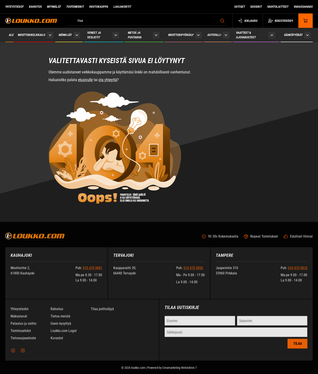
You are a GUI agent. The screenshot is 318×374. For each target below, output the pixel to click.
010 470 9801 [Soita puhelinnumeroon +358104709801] (92, 271)
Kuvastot (57, 341)
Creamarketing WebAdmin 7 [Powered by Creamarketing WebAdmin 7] (179, 370)
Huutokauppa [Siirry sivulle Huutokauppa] (98, 6)
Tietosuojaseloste (23, 341)
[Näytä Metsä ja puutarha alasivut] (156, 35)
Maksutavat (19, 319)
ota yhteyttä (107, 79)
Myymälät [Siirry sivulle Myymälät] (54, 6)
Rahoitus (57, 312)
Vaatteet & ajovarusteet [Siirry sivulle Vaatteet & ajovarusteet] (246, 35)
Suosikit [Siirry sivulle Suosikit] (256, 6)
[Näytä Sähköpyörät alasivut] (307, 35)
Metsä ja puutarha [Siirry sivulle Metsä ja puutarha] (135, 35)
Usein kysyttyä (61, 326)
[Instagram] (23, 353)
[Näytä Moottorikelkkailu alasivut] (50, 35)
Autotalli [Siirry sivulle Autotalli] (214, 35)
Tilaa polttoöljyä (102, 312)
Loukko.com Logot (64, 334)
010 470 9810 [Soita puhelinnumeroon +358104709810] (297, 271)
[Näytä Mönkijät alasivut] (77, 35)
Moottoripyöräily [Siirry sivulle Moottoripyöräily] (180, 35)
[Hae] (147, 21)
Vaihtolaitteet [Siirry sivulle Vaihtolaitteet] (277, 6)
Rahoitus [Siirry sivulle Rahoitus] (35, 6)
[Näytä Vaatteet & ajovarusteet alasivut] (272, 35)
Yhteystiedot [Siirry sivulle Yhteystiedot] (14, 6)
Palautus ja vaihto (23, 326)
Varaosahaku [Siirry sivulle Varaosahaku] (303, 6)
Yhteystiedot (19, 312)
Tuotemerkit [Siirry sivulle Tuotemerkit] (75, 6)
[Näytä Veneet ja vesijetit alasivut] (116, 35)
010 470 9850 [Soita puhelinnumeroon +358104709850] (193, 271)
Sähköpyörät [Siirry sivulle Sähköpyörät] (293, 35)
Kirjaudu (247, 20)
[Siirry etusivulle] (31, 20)
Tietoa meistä (60, 319)
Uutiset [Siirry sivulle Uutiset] (239, 6)
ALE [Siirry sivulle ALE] (11, 35)
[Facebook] (13, 353)
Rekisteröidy (280, 21)
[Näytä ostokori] (306, 20)
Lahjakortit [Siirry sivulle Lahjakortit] (122, 6)
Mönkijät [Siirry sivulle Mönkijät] (65, 35)
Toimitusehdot (21, 334)
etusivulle (85, 79)
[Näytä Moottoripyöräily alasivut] (198, 35)
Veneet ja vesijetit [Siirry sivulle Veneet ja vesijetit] (94, 35)
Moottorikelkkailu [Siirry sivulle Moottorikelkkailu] (31, 35)
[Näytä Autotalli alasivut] (226, 35)
